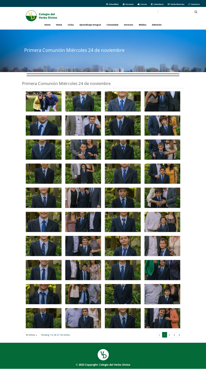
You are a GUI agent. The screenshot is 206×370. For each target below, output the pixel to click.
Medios (142, 24)
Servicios (128, 24)
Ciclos (71, 24)
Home (59, 24)
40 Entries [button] (32, 335)
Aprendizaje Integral (90, 24)
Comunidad (112, 24)
